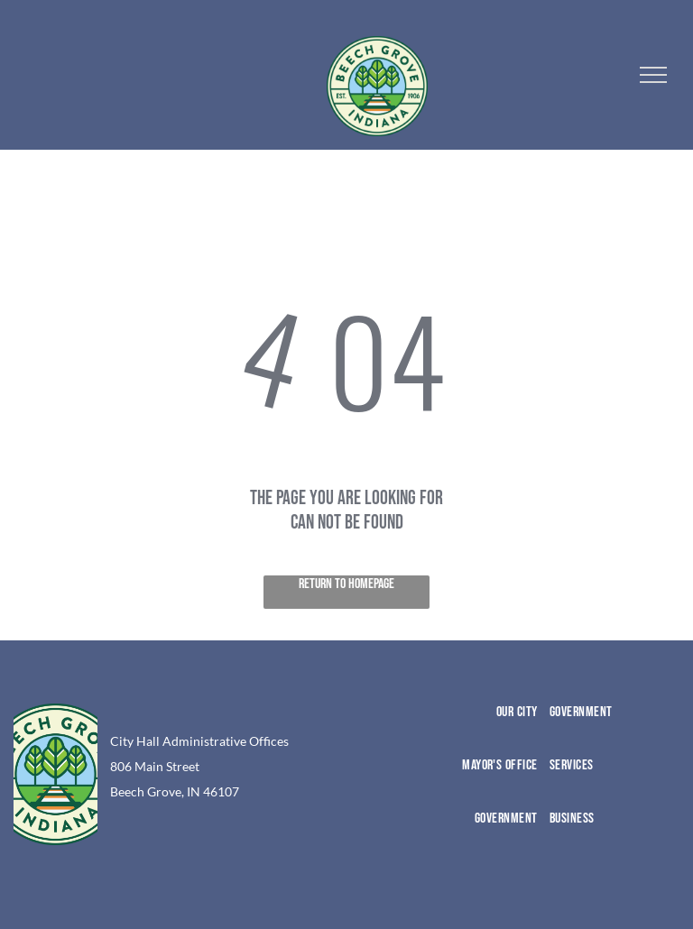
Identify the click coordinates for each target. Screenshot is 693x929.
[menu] (653, 74)
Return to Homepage (346, 584)
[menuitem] (475, 730)
